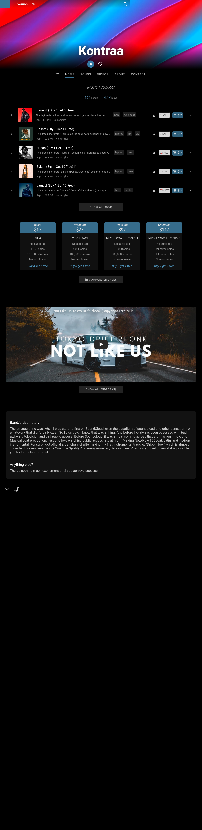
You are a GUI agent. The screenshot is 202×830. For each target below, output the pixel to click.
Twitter (17, 536)
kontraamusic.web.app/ (28, 525)
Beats (17, 510)
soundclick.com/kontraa (28, 520)
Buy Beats (88, 741)
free (130, 150)
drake (52, 640)
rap (33, 640)
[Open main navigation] (5, 4)
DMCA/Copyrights (73, 806)
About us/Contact (35, 806)
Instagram (19, 531)
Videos (102, 74)
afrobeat (82, 640)
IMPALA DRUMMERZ (117, 720)
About (119, 74)
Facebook (18, 542)
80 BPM (46, 119)
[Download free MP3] (155, 115)
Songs (85, 74)
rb (129, 132)
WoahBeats (85, 720)
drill (93, 640)
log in (36, 616)
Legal (106, 806)
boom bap (66, 640)
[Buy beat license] (178, 115)
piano (23, 640)
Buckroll (52, 720)
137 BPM (47, 173)
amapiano (141, 640)
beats (128, 186)
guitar (171, 640)
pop (117, 114)
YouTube (18, 547)
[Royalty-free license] (165, 115)
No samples (59, 119)
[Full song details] (191, 115)
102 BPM (47, 137)
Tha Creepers (150, 720)
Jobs (54, 806)
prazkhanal (186, 640)
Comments (15, 599)
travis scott (123, 640)
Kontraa (13, 496)
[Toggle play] (10, 115)
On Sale (113, 741)
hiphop (119, 132)
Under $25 (138, 741)
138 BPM (47, 155)
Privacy (94, 806)
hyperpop (157, 640)
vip (137, 132)
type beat (129, 114)
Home (69, 74)
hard (41, 640)
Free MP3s (64, 741)
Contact (138, 74)
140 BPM (47, 191)
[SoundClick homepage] (26, 4)
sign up (22, 616)
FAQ (16, 806)
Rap (38, 119)
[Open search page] (198, 4)
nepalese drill (16, 648)
